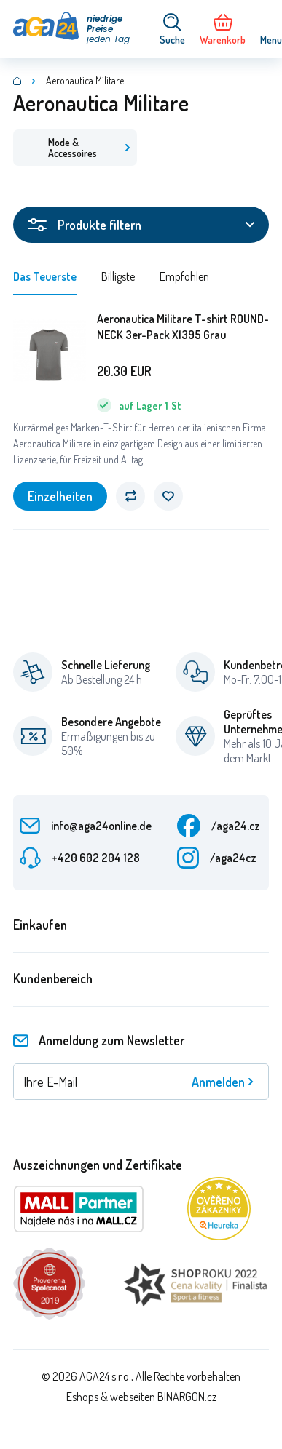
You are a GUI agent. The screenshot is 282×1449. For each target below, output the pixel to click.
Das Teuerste (45, 276)
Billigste (118, 276)
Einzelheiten (60, 496)
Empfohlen (184, 276)
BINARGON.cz (186, 1396)
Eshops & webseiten (110, 1396)
